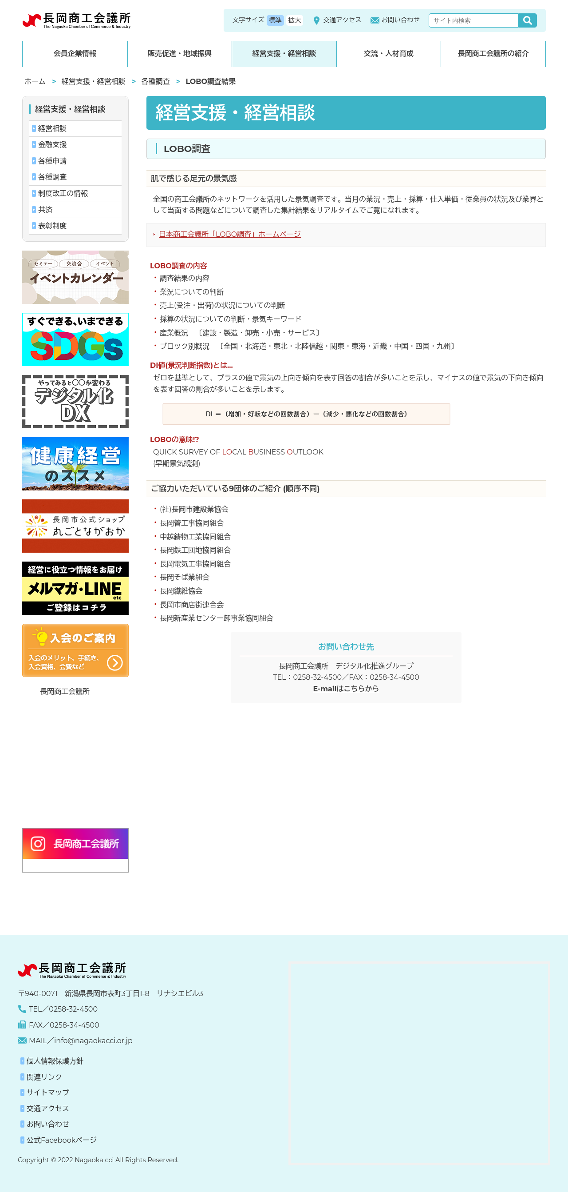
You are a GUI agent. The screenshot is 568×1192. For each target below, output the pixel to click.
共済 (45, 210)
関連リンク (44, 1077)
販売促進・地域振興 (180, 53)
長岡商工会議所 (65, 691)
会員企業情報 (75, 53)
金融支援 (52, 144)
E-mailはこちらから (346, 689)
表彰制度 (52, 226)
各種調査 (156, 81)
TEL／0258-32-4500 (63, 1009)
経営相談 (52, 128)
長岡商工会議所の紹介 (493, 53)
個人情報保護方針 (55, 1061)
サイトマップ (48, 1092)
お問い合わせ (395, 20)
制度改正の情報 (63, 193)
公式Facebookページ (62, 1140)
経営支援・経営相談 (284, 53)
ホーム (35, 81)
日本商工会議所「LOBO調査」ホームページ (230, 234)
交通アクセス (336, 20)
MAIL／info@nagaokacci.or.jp (81, 1041)
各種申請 (52, 161)
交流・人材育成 (389, 53)
